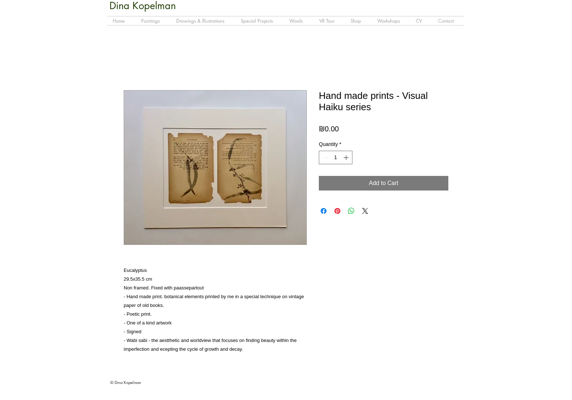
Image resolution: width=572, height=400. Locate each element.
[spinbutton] (335, 157)
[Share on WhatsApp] (351, 211)
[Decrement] (324, 157)
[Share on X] (365, 211)
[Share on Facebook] (323, 211)
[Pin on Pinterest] (337, 211)
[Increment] (346, 157)
